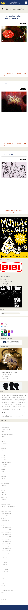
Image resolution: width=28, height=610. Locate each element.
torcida (3, 585)
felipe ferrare (4, 469)
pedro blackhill (4, 515)
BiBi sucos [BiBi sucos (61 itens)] (3, 395)
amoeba (3, 441)
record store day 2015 (6, 532)
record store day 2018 (6, 539)
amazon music (4, 439)
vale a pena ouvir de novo (7, 590)
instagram (3, 492)
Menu (26, 3)
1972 (2, 432)
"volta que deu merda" (6, 429)
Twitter (4, 326)
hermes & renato (5, 483)
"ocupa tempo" (4, 425)
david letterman (4, 460)
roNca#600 (4, 564)
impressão (3, 490)
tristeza (3, 588)
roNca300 (3, 567)
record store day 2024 (6, 553)
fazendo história (5, 467)
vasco (2, 592)
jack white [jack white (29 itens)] (15, 400)
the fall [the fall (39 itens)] (18, 415)
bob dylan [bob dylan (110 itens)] (15, 395)
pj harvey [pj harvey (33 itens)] (23, 406)
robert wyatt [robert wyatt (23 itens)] (20, 412)
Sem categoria (4, 571)
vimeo (2, 595)
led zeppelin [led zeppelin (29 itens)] (6, 402)
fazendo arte (4, 464)
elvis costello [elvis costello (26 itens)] (18, 399)
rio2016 (3, 555)
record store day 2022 (6, 548)
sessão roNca (4, 574)
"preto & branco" (5, 427)
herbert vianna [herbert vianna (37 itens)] (9, 400)
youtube (19, 73)
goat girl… (8, 154)
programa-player (5, 520)
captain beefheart (5, 453)
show (2, 578)
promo (3, 522)
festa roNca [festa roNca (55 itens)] (23, 399)
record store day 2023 (6, 550)
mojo (2, 508)
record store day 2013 (6, 527)
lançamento (20, 210)
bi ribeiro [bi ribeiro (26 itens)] (8, 395)
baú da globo (4, 446)
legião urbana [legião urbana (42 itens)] (11, 402)
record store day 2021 (6, 546)
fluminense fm (4, 473)
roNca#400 (4, 560)
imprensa (3, 487)
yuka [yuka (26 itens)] (22, 416)
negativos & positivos (6, 511)
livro (2, 501)
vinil (2, 597)
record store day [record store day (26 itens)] (10, 412)
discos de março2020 (6, 462)
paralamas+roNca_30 (6, 513)
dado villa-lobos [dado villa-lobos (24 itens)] (21, 397)
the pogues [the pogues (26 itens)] (22, 415)
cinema (3, 455)
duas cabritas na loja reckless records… (12, 17)
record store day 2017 (6, 536)
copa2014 (3, 457)
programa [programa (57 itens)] (9, 409)
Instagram (5, 324)
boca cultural (4, 448)
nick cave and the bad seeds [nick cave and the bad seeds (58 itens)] (14, 404)
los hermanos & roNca (6, 504)
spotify (2, 583)
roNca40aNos (4, 569)
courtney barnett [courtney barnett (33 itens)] (15, 397)
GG (5, 84)
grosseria (3, 480)
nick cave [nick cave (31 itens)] (6, 404)
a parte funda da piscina (7, 434)
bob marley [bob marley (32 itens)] (21, 395)
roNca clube (4, 557)
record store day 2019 (6, 541)
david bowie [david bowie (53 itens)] (4, 399)
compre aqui (4, 284)
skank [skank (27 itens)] (12, 415)
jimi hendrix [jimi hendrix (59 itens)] (19, 400)
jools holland (4, 497)
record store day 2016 (6, 534)
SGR (2, 576)
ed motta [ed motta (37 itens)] (14, 399)
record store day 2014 (6, 529)
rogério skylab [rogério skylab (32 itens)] (8, 415)
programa (3, 518)
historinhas (3, 485)
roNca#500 (4, 562)
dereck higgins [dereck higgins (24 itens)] (9, 399)
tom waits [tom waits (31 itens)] (14, 416)
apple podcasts (4, 443)
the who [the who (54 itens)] (10, 416)
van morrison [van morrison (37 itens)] (18, 416)
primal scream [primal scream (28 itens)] (3, 409)
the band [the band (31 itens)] (15, 415)
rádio (2, 525)
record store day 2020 (6, 543)
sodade (3, 581)
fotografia (3, 476)
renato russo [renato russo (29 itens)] (15, 412)
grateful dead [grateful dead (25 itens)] (3, 400)
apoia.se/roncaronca (15, 3)
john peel (3, 494)
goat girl (13, 212)
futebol (3, 478)
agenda (3, 436)
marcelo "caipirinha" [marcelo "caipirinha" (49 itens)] (18, 402)
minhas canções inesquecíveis (8, 506)
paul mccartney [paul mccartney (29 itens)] (18, 406)
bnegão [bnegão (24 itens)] (11, 395)
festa (2, 471)
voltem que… (4, 599)
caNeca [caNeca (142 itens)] (9, 397)
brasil (2, 450)
